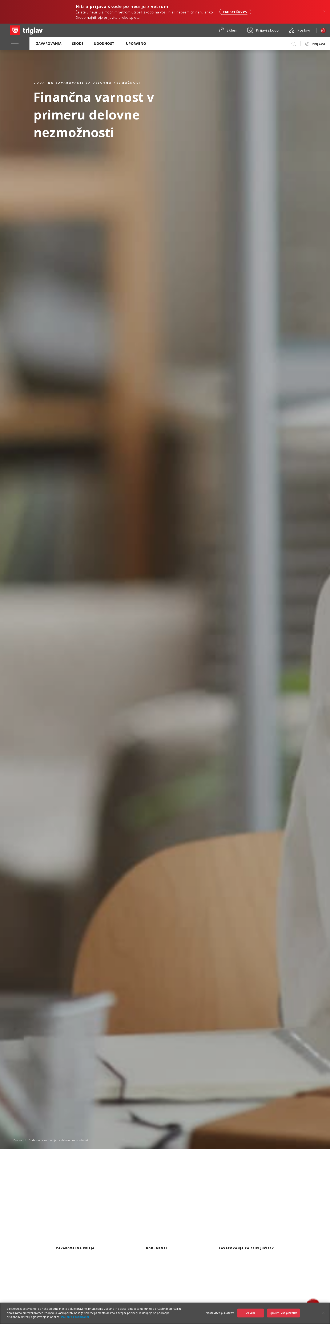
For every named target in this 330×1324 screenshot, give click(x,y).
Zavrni (250, 1315)
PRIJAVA (318, 44)
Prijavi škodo (235, 11)
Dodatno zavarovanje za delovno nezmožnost (58, 1140)
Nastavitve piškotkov (220, 1315)
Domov (18, 1140)
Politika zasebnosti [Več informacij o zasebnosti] (75, 1319)
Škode (77, 43)
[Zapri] (323, 1315)
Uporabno (136, 43)
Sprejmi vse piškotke (284, 1315)
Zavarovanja (48, 43)
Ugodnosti (105, 43)
